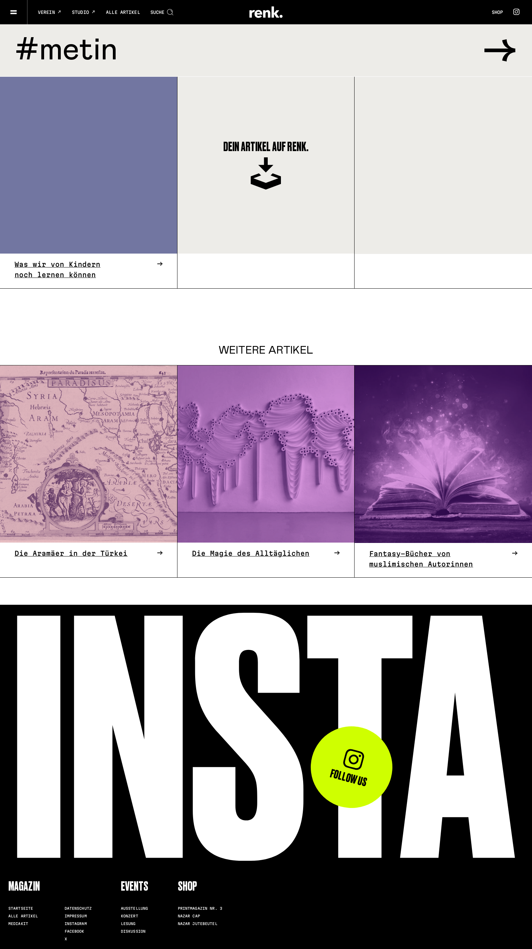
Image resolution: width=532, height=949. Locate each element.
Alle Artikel (123, 12)
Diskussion (133, 931)
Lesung (128, 923)
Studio (83, 12)
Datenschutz (78, 908)
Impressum (76, 916)
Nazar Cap (189, 916)
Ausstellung (134, 908)
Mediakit (18, 923)
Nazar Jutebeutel (197, 923)
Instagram (76, 923)
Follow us (348, 768)
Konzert (129, 916)
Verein (49, 12)
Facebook (74, 931)
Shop (497, 12)
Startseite (20, 908)
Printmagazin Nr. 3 (200, 908)
